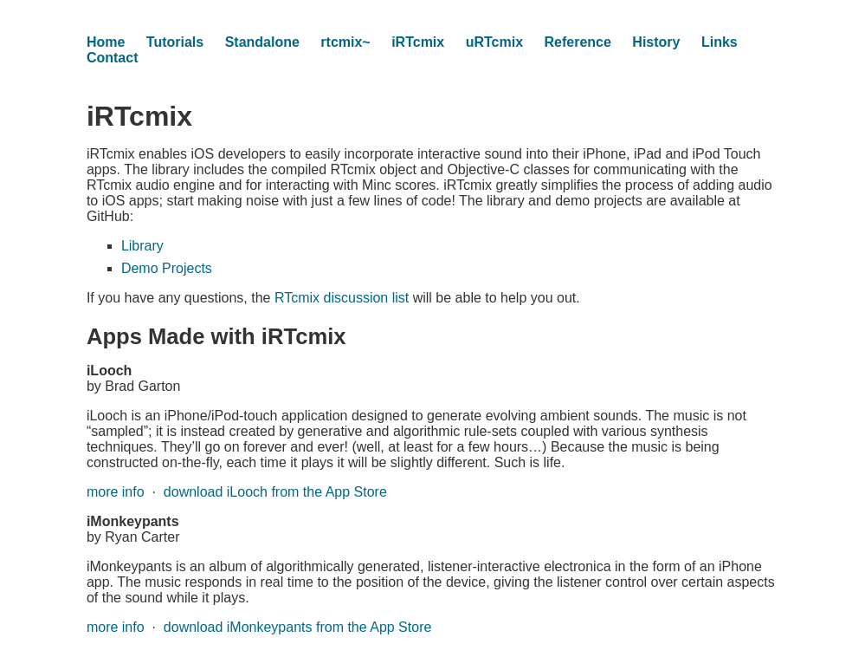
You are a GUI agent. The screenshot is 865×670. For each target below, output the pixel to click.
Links (719, 42)
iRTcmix (417, 42)
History (656, 42)
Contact (113, 57)
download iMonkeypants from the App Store (298, 627)
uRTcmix (494, 42)
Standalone (262, 42)
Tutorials (174, 42)
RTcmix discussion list (341, 297)
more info (116, 492)
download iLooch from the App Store (275, 492)
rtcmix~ (345, 42)
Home (106, 42)
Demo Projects (166, 268)
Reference (578, 42)
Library (142, 245)
